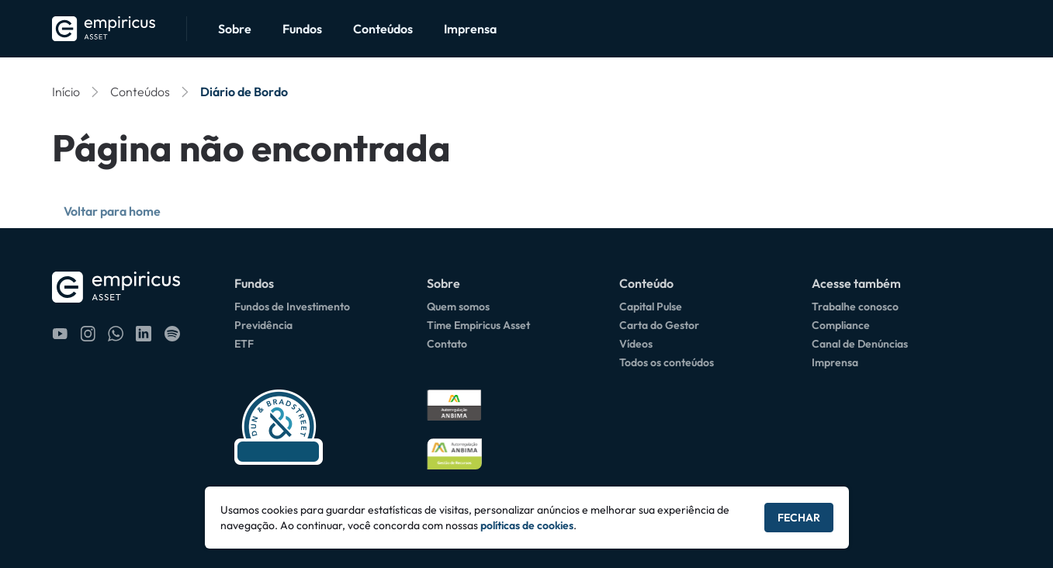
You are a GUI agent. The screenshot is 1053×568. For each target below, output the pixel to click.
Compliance (841, 325)
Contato (447, 344)
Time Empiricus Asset (478, 325)
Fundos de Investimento (292, 306)
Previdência (263, 325)
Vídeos (636, 344)
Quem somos (458, 306)
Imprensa (470, 28)
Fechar (799, 518)
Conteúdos (383, 28)
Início (66, 91)
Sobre (234, 28)
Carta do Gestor (659, 325)
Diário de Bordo (244, 91)
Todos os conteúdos (666, 362)
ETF (244, 344)
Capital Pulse (650, 306)
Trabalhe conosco (855, 306)
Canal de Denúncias (860, 344)
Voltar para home (112, 211)
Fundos (302, 28)
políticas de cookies (526, 525)
